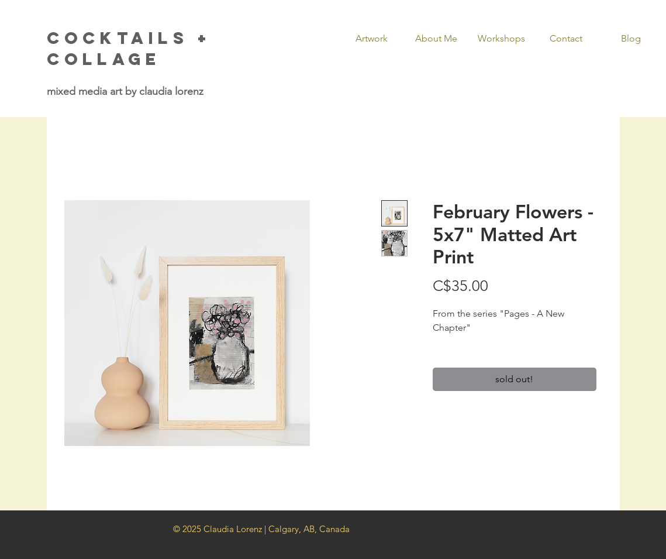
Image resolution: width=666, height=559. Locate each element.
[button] (371, 38)
